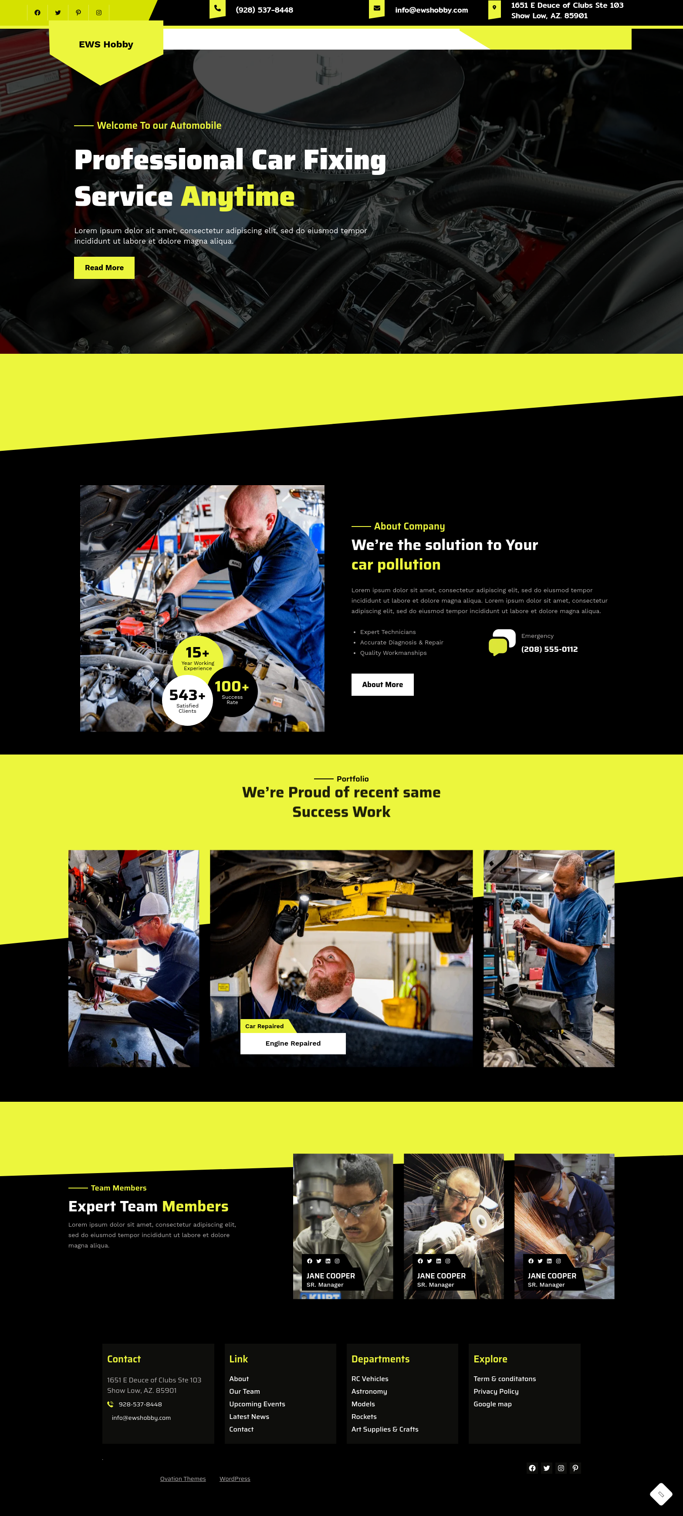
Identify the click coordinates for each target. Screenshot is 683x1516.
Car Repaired (264, 1026)
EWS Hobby (106, 44)
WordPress (235, 1478)
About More (382, 684)
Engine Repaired (293, 1043)
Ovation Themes (183, 1478)
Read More (110, 265)
